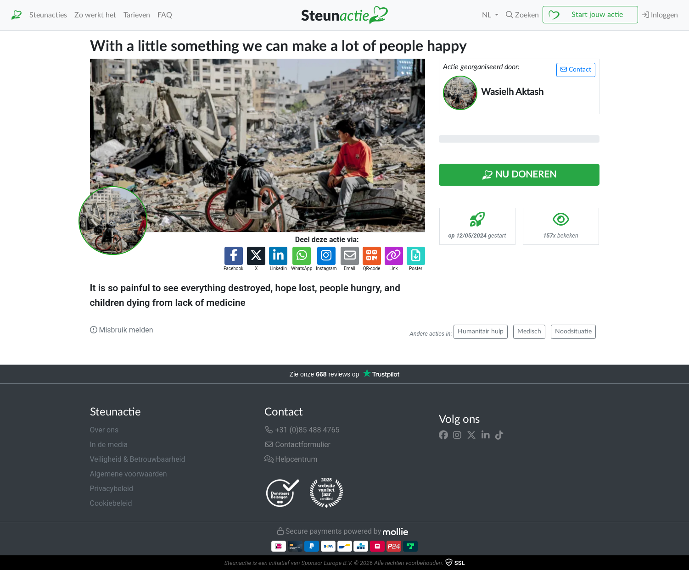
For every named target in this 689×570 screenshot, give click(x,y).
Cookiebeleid (111, 503)
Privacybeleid (111, 488)
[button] (522, 15)
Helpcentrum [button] (291, 459)
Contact (575, 69)
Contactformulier (297, 444)
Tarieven (136, 15)
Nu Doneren (519, 175)
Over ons (104, 430)
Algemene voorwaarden (128, 474)
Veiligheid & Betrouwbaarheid (137, 459)
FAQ (164, 15)
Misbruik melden (121, 330)
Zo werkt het (95, 15)
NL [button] (487, 15)
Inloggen (660, 15)
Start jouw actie (597, 14)
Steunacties (48, 15)
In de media (109, 444)
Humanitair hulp (481, 331)
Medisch (529, 331)
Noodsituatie (573, 331)
